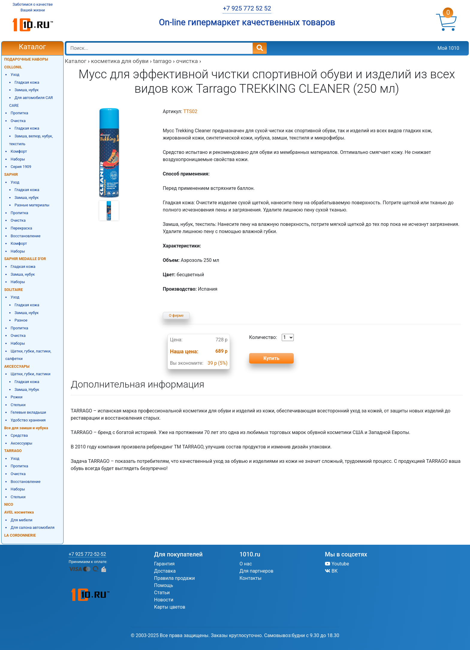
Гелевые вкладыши (28, 412)
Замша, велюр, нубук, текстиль (31, 140)
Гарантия (164, 564)
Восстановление (25, 236)
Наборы (18, 159)
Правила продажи (174, 578)
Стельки (18, 405)
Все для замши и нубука (26, 428)
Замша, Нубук (26, 389)
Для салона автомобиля (33, 527)
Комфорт (19, 151)
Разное (20, 320)
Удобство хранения (28, 420)
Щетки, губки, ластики (31, 374)
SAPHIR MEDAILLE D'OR (25, 258)
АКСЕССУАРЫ (16, 366)
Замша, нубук (26, 90)
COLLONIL (13, 67)
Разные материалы (31, 205)
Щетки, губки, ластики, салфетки (28, 355)
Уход (15, 74)
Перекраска (21, 228)
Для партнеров (256, 571)
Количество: (271, 337)
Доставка (165, 571)
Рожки (16, 397)
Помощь (163, 585)
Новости (163, 600)
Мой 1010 (448, 48)
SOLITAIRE (13, 289)
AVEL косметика (19, 512)
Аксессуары (21, 443)
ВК (331, 571)
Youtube (337, 564)
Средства (19, 435)
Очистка (18, 120)
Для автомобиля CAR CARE (31, 101)
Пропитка (19, 113)
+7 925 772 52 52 (247, 8)
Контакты (250, 578)
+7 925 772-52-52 (87, 554)
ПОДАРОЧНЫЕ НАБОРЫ (26, 59)
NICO (8, 504)
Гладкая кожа (26, 82)
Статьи (162, 592)
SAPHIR (11, 174)
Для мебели (21, 520)
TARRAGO (13, 450)
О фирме (176, 315)
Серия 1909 (21, 166)
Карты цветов (169, 607)
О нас (245, 564)
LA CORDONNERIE (20, 535)
